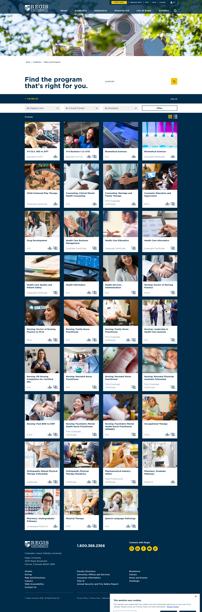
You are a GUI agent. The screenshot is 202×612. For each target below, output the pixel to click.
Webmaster (106, 598)
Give (154, 2)
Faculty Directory (86, 571)
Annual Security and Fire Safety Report (98, 584)
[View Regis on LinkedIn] (137, 548)
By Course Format (82, 108)
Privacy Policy (82, 598)
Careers (29, 581)
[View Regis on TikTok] (155, 548)
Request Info (136, 2)
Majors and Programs (52, 62)
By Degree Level (43, 108)
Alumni (162, 2)
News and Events (138, 577)
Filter (159, 108)
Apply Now (119, 2)
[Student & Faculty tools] (172, 2)
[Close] (196, 607)
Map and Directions (35, 577)
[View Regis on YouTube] (149, 548)
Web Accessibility (34, 584)
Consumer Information (89, 577)
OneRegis (134, 581)
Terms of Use (95, 598)
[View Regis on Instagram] (131, 548)
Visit (147, 2)
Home (28, 62)
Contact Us (30, 587)
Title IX (81, 581)
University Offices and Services (93, 574)
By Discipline (121, 108)
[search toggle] (175, 11)
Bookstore (134, 571)
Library (133, 574)
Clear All (173, 99)
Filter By (31, 98)
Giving (28, 574)
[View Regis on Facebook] (143, 548)
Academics (37, 62)
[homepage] (36, 8)
